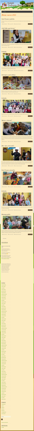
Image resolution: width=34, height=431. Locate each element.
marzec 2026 (3, 286)
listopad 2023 (4, 326)
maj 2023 (3, 334)
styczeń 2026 (4, 289)
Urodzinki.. (4, 51)
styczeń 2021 (4, 371)
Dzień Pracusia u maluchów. (8, 19)
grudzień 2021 (4, 357)
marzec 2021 (3, 368)
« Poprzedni (4, 238)
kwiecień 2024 (4, 318)
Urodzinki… (4, 98)
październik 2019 (4, 386)
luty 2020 (3, 380)
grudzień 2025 (4, 291)
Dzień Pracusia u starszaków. (8, 170)
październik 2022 (4, 345)
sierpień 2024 (4, 314)
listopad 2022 (4, 343)
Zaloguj (3, 427)
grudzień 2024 (4, 308)
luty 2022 (3, 354)
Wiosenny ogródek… (6, 214)
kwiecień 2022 (4, 351)
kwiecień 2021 (4, 366)
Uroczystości (3, 413)
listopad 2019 (4, 385)
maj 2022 (3, 349)
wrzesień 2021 (4, 362)
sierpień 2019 (4, 389)
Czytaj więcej (30, 47)
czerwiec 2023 (4, 332)
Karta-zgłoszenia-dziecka (5, 258)
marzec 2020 (3, 379)
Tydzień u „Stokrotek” (7, 120)
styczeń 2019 (4, 399)
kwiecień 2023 (4, 335)
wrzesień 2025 (4, 295)
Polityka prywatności (5, 422)
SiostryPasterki (5, 47)
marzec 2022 (3, 352)
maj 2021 (3, 365)
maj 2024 (3, 317)
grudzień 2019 (4, 383)
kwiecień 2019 (4, 394)
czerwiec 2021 (4, 363)
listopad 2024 (4, 309)
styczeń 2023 (4, 340)
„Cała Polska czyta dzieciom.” (8, 28)
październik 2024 (4, 311)
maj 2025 (3, 300)
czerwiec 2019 (4, 391)
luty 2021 (3, 369)
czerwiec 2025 (4, 298)
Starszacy (20, 47)
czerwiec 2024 (4, 315)
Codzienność (16, 70)
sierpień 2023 (4, 331)
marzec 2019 (3, 396)
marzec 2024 (3, 320)
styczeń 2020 (4, 382)
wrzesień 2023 (4, 329)
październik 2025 (4, 294)
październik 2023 (4, 328)
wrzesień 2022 (4, 346)
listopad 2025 (4, 292)
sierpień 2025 (4, 297)
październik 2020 (4, 374)
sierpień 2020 (4, 377)
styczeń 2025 (4, 306)
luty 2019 (3, 397)
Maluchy (18, 47)
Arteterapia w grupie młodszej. (8, 75)
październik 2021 (4, 360)
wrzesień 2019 (4, 388)
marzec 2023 (3, 337)
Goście (15, 47)
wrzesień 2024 (4, 312)
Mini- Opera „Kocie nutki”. (8, 146)
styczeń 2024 (4, 323)
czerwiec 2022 (4, 348)
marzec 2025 (3, 303)
